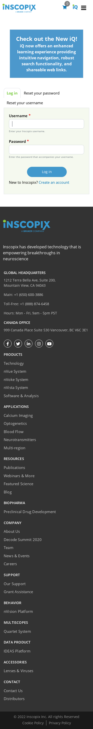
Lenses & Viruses (18, 670)
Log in (12, 93)
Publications (14, 467)
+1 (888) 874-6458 (34, 303)
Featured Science (18, 483)
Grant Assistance (18, 591)
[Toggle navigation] (84, 8)
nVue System (15, 371)
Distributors (14, 698)
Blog (8, 491)
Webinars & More (19, 475)
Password (17, 141)
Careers (10, 563)
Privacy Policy (60, 723)
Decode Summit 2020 (23, 539)
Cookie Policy (33, 723)
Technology (14, 363)
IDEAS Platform (17, 650)
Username (18, 115)
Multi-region (14, 447)
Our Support (15, 583)
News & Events (17, 555)
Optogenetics (15, 423)
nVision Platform (18, 611)
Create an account (54, 182)
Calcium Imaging (18, 415)
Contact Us (13, 690)
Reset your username (25, 102)
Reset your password (42, 93)
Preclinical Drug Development (30, 511)
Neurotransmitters (20, 439)
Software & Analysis (21, 395)
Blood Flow (14, 431)
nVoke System (16, 379)
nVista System (16, 387)
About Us (12, 531)
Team (8, 547)
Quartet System (17, 631)
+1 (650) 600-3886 (28, 294)
